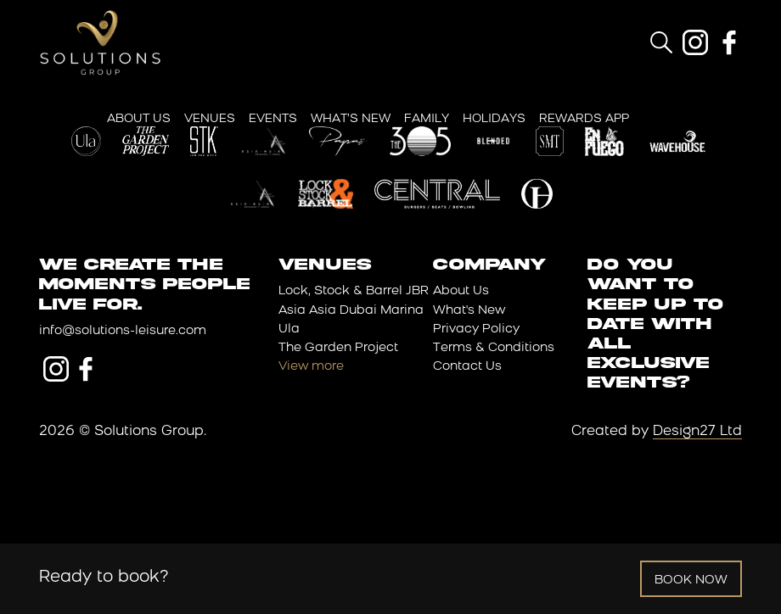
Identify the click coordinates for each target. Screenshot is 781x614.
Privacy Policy (476, 329)
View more (311, 366)
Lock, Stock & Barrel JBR (353, 291)
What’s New (350, 119)
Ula (289, 329)
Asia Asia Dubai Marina (351, 310)
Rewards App (584, 119)
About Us (139, 119)
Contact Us (467, 366)
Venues (209, 119)
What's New (469, 310)
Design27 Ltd (697, 431)
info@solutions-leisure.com (122, 331)
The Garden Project (338, 348)
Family (426, 119)
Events (273, 119)
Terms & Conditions (493, 348)
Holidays (494, 119)
